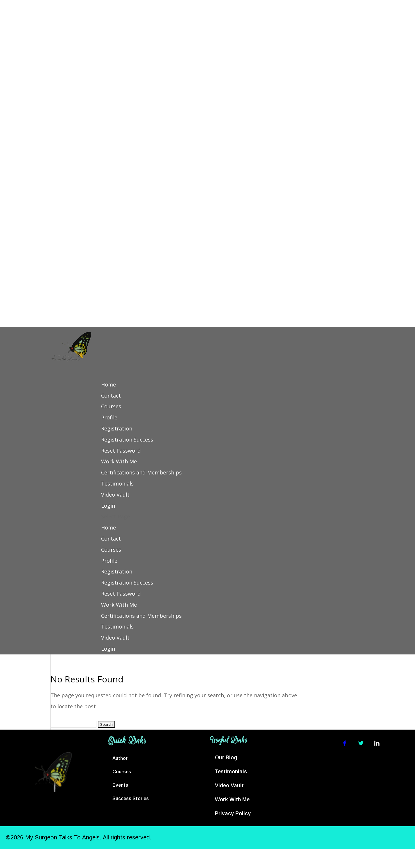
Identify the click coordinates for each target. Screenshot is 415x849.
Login (108, 505)
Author (120, 758)
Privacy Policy (233, 813)
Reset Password (121, 450)
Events (120, 785)
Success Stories (130, 798)
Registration (116, 428)
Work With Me (119, 461)
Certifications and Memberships (141, 472)
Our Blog (226, 757)
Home (108, 384)
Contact (111, 395)
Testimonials (117, 483)
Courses (111, 406)
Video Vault (115, 494)
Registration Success (127, 439)
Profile (109, 417)
